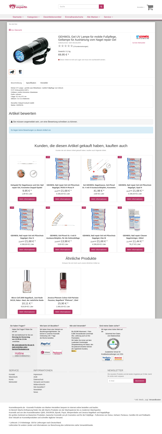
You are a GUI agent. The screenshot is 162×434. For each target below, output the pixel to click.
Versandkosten (155, 400)
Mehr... (74, 351)
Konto (11, 379)
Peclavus (124, 415)
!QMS (43, 413)
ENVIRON (50, 413)
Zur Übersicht (16, 30)
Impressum (38, 374)
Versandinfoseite (86, 425)
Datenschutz (115, 336)
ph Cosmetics (70, 415)
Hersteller (44, 83)
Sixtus (110, 415)
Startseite (18, 17)
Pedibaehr (146, 415)
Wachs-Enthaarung (25, 410)
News (36, 392)
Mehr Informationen (27, 199)
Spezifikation (31, 83)
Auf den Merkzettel (138, 43)
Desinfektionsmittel (52, 17)
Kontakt (12, 374)
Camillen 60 (133, 415)
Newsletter (38, 390)
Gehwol (117, 415)
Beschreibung (16, 83)
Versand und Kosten (41, 382)
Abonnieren (139, 381)
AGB (35, 377)
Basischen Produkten (36, 415)
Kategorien (33, 17)
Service (108, 17)
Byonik (57, 413)
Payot (64, 413)
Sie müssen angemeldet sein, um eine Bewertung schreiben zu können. (45, 122)
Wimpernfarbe (72, 413)
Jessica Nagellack (89, 413)
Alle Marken (93, 17)
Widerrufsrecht (39, 384)
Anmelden (141, 7)
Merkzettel (13, 382)
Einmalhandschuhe (74, 17)
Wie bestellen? (39, 387)
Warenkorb (13, 377)
